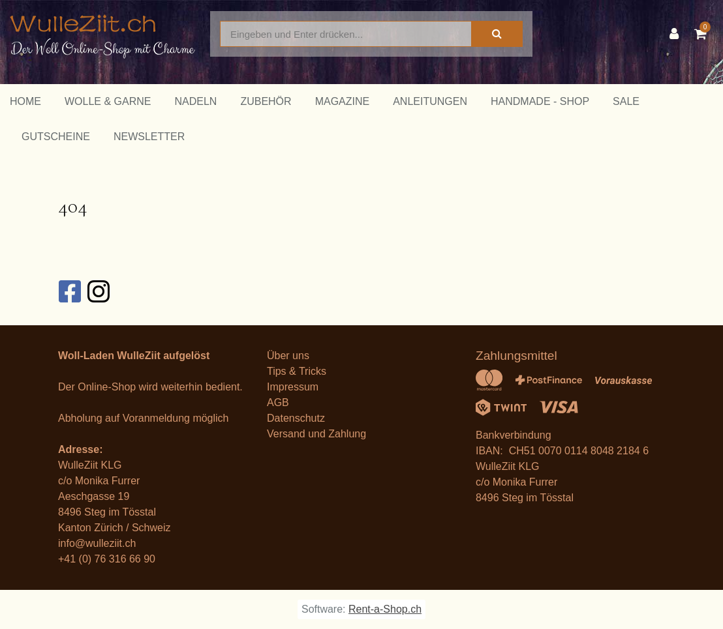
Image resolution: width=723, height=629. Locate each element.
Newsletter (149, 136)
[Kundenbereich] (677, 34)
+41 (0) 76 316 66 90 (106, 558)
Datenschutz (296, 418)
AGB (278, 402)
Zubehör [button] (265, 101)
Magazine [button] (342, 101)
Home (25, 101)
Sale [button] (626, 101)
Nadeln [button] (195, 101)
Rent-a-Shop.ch (385, 609)
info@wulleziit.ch (97, 543)
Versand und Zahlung (316, 433)
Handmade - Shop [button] (540, 101)
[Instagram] (98, 291)
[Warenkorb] (703, 34)
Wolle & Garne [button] (108, 101)
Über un (285, 355)
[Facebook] (69, 291)
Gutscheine (56, 136)
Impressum (292, 386)
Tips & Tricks (296, 371)
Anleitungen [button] (430, 101)
